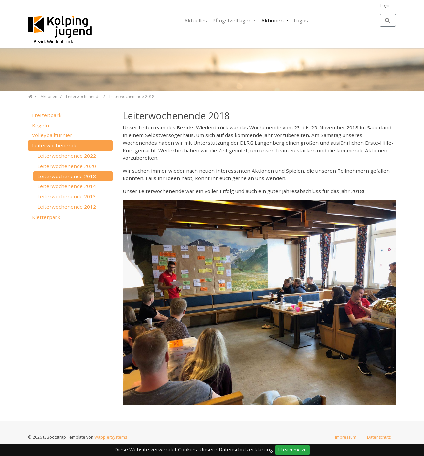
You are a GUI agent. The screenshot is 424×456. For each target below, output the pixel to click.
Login (385, 5)
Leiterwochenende (55, 145)
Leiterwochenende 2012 (66, 206)
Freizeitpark (47, 115)
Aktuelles (196, 20)
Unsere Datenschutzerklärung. (236, 449)
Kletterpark (46, 217)
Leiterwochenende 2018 (66, 176)
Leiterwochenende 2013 (66, 196)
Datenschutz (379, 437)
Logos (301, 20)
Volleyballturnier (52, 135)
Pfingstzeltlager (232, 20)
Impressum (345, 437)
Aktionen (273, 20)
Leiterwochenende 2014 (66, 186)
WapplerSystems (110, 437)
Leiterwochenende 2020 (66, 166)
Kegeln (40, 125)
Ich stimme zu (292, 450)
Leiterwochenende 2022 (66, 155)
